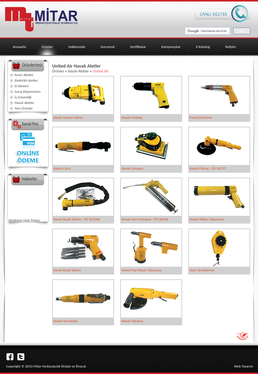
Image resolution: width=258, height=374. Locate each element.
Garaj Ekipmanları (28, 91)
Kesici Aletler (24, 75)
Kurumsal (108, 47)
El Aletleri (22, 86)
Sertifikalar (138, 47)
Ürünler (47, 47)
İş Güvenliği (23, 97)
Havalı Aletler (24, 103)
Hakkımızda (76, 47)
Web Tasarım (243, 366)
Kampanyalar (170, 47)
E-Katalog (203, 47)
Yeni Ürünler (24, 108)
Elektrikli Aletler (26, 80)
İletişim (230, 47)
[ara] (207, 31)
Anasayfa (19, 47)
